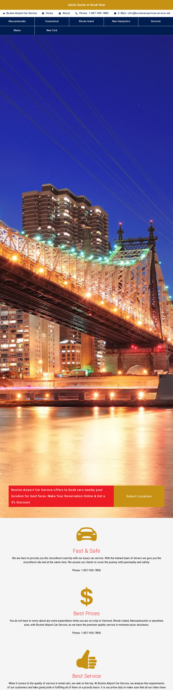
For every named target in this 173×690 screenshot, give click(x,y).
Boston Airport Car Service (21, 13)
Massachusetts (17, 21)
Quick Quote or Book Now (86, 5)
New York (52, 30)
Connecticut (52, 21)
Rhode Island (86, 21)
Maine (17, 30)
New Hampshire (121, 21)
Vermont (155, 21)
